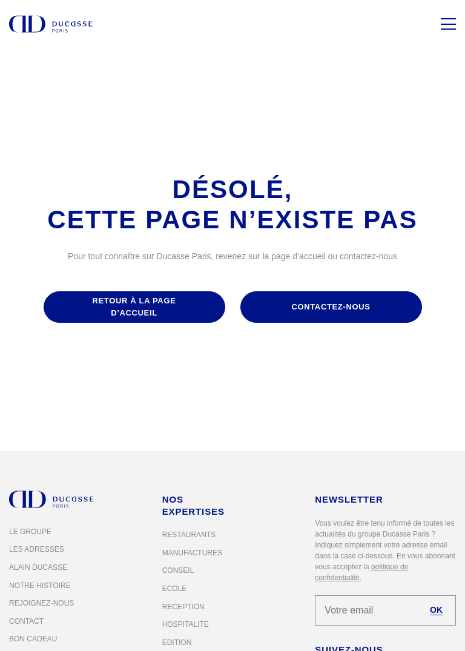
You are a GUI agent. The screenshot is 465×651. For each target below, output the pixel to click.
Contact (26, 621)
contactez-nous (330, 306)
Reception (183, 607)
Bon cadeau (33, 639)
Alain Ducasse (38, 567)
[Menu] (448, 24)
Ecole (174, 588)
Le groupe (30, 531)
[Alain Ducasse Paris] (51, 24)
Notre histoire (40, 585)
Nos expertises (193, 505)
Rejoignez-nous (41, 603)
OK (436, 610)
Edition (177, 642)
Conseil (178, 570)
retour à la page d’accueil (134, 306)
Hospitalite (185, 624)
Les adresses (36, 549)
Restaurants (189, 534)
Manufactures (192, 553)
